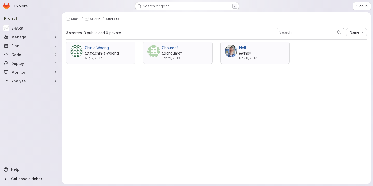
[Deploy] (31, 63)
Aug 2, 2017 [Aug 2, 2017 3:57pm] (93, 58)
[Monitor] (31, 72)
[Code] (31, 54)
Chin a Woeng (97, 47)
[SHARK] (31, 28)
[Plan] (31, 46)
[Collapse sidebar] (31, 179)
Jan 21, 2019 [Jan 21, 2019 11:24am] (171, 58)
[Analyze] (31, 81)
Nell (242, 47)
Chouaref (170, 47)
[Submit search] (339, 32)
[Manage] (31, 37)
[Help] (31, 169)
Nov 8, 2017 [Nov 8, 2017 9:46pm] (248, 58)
